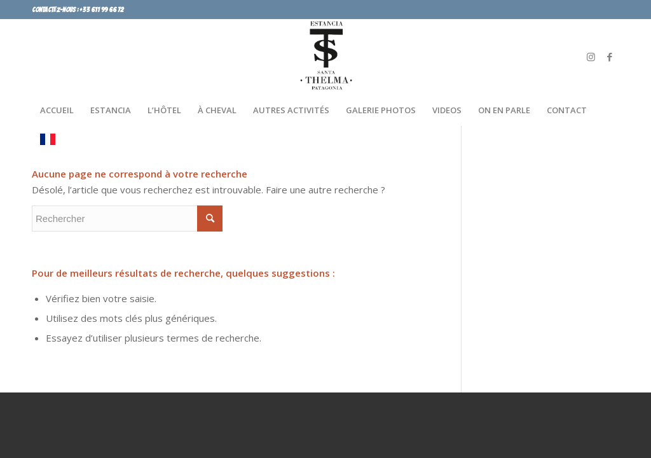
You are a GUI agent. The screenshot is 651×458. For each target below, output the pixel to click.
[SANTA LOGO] (325, 56)
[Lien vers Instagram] (590, 56)
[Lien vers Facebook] (609, 56)
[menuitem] (57, 110)
